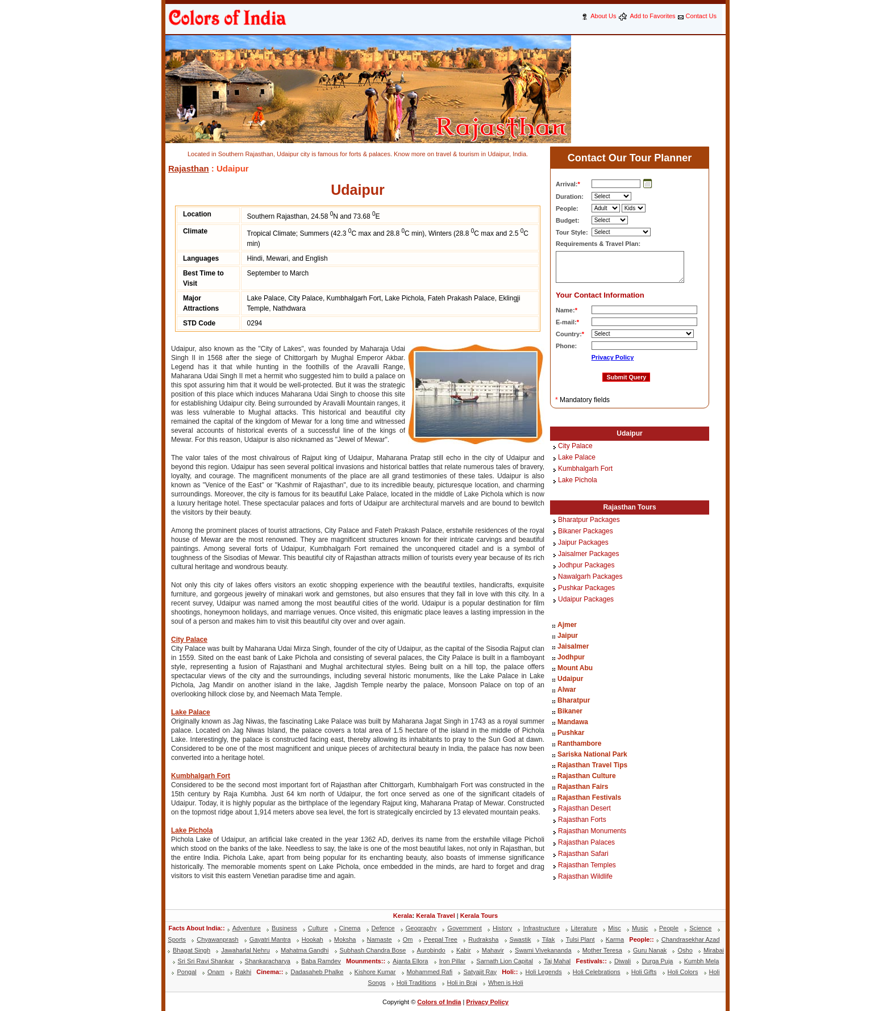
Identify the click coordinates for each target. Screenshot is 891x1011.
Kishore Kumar (375, 971)
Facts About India (194, 928)
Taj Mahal (557, 961)
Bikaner (569, 711)
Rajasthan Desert (584, 809)
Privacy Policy (613, 357)
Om (408, 939)
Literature (584, 928)
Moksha (345, 939)
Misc (614, 928)
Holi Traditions (416, 982)
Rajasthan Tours (629, 507)
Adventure (246, 928)
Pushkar (570, 733)
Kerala (403, 915)
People (668, 928)
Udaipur (629, 433)
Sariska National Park (592, 754)
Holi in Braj (462, 982)
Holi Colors (683, 971)
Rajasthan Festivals (589, 797)
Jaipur (567, 636)
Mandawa (572, 722)
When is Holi (505, 982)
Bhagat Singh (191, 950)
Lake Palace (190, 712)
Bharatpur (573, 700)
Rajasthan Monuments (592, 831)
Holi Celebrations (597, 971)
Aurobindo (431, 950)
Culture (318, 928)
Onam (215, 971)
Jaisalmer (573, 646)
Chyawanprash (217, 939)
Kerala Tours (479, 915)
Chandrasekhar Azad (690, 939)
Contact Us (701, 15)
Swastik (520, 939)
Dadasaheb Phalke (316, 971)
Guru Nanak (650, 950)
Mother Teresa (602, 950)
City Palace (189, 640)
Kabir (463, 950)
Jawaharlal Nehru (245, 950)
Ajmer (567, 625)
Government (464, 928)
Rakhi (243, 971)
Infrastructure (541, 928)
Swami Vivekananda (543, 950)
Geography (421, 928)
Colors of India (439, 1002)
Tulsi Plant (580, 939)
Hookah (312, 939)
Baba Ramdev (321, 961)
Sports (177, 939)
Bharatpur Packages (589, 520)
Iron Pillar (452, 961)
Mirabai (713, 950)
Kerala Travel (435, 915)
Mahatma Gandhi (304, 950)
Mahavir (493, 950)
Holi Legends (543, 971)
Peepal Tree (440, 939)
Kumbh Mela (701, 961)
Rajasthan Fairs (582, 787)
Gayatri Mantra (270, 939)
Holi (508, 971)
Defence (383, 928)
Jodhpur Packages (586, 566)
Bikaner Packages (585, 532)
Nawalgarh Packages (590, 577)
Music (640, 928)
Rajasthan (188, 168)
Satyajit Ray (480, 971)
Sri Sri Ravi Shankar (206, 961)
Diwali (622, 961)
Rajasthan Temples (587, 866)
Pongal (186, 971)
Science (700, 928)
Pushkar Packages (586, 588)
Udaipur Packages (586, 600)
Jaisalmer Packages (588, 554)
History (502, 928)
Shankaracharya (267, 961)
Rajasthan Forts (582, 820)
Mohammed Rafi (430, 971)
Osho (684, 950)
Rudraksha (483, 939)
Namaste (379, 939)
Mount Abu (575, 668)
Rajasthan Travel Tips (592, 765)
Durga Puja (657, 961)
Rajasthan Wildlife (585, 877)
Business (284, 928)
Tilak (548, 939)
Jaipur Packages (583, 543)
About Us (603, 15)
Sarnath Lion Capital (504, 961)
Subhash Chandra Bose (373, 950)
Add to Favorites (652, 15)
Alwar (566, 690)
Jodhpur (571, 657)
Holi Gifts (644, 971)
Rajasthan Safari (583, 854)
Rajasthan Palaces (586, 843)
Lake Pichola (192, 830)
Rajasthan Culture (586, 776)
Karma (615, 939)
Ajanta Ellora (410, 961)
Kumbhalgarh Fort (200, 776)
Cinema (350, 928)
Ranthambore (579, 743)
